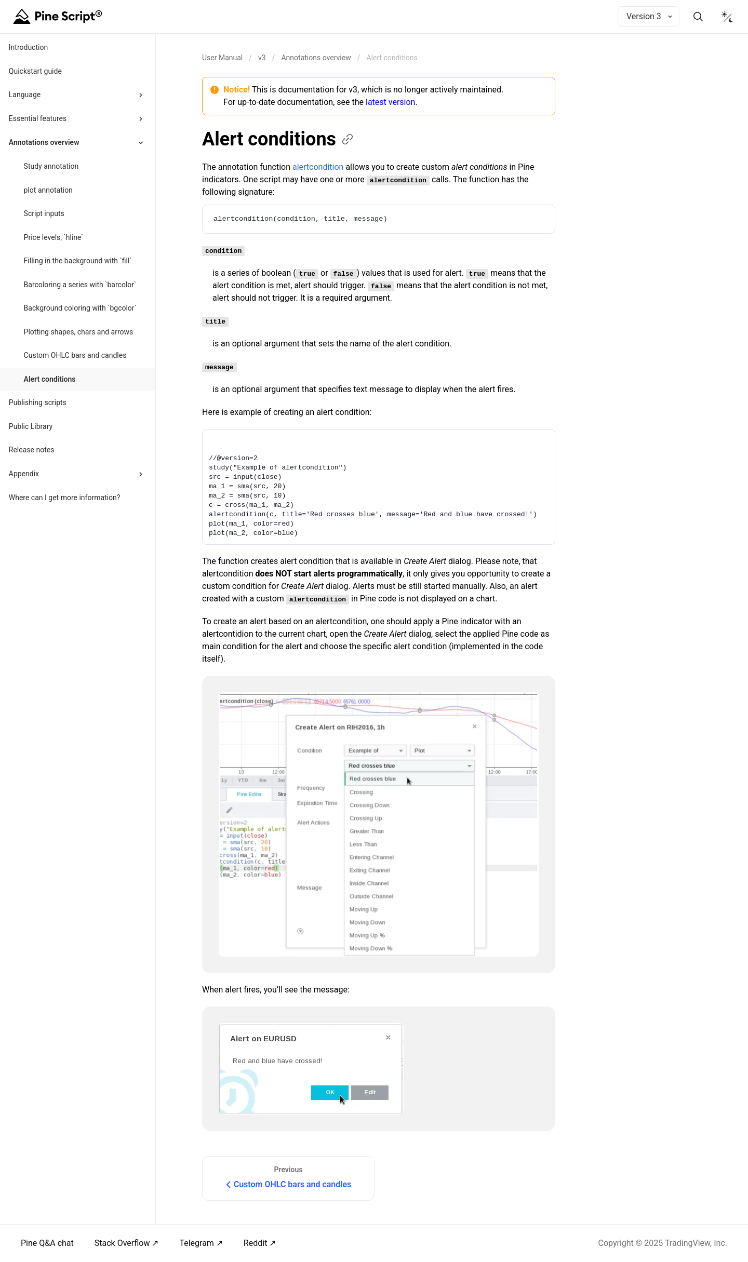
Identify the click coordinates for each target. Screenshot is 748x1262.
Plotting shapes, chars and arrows (78, 332)
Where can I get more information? (65, 497)
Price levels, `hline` (54, 237)
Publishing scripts (37, 402)
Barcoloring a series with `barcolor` (80, 284)
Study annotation (51, 166)
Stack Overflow (122, 1243)
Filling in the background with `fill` (78, 261)
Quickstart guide (35, 71)
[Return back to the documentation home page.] (222, 57)
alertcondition (317, 167)
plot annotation (48, 190)
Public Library (30, 426)
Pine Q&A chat (47, 1243)
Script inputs (44, 213)
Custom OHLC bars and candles (75, 355)
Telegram (196, 1243)
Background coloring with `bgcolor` (80, 308)
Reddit (256, 1243)
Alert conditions (50, 379)
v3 (262, 57)
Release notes (32, 450)
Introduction (28, 47)
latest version (390, 102)
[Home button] (59, 16)
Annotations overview (316, 57)
